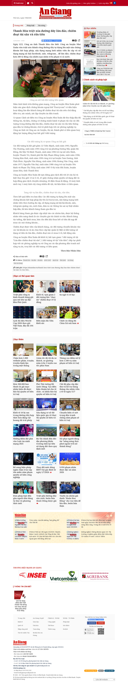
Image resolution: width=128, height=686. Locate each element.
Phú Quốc (63, 260)
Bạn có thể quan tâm (24, 276)
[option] (33, 578)
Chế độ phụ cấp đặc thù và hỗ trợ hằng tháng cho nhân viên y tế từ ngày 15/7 (98, 111)
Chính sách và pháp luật (95, 79)
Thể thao (51, 628)
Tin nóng (41, 25)
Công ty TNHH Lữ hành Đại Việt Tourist (98, 131)
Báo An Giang (18, 263)
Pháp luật (30, 25)
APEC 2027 (47, 260)
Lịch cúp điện (104, 3)
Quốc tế (20, 628)
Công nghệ (51, 625)
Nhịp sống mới (23, 632)
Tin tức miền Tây (23, 636)
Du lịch (65, 632)
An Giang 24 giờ (38, 621)
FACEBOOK (91, 626)
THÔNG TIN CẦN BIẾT (22, 590)
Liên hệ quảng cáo (73, 3)
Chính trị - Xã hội (53, 621)
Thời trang (51, 632)
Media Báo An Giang (38, 637)
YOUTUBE (101, 626)
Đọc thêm (18, 340)
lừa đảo (33, 260)
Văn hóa (35, 628)
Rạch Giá (55, 260)
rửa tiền (39, 260)
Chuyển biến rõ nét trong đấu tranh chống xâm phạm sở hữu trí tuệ (97, 123)
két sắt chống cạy (96, 143)
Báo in (101, 674)
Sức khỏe (66, 628)
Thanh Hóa (26, 260)
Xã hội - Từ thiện (68, 621)
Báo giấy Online (89, 3)
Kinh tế (20, 625)
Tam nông (36, 632)
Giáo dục (36, 625)
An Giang (70, 260)
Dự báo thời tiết (90, 135)
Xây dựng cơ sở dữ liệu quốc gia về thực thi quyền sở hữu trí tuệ (99, 117)
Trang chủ (18, 25)
